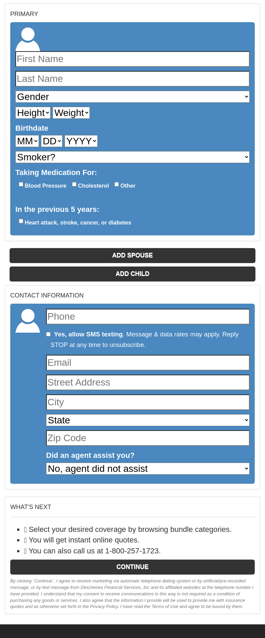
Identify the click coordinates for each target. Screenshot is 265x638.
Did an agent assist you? (90, 455)
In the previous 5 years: (57, 209)
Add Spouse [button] (132, 255)
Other (125, 185)
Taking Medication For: (56, 172)
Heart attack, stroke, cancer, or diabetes (75, 222)
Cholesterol (90, 185)
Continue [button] (132, 566)
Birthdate (31, 128)
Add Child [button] (133, 273)
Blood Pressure (43, 185)
